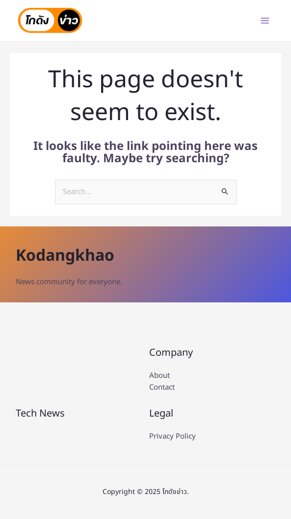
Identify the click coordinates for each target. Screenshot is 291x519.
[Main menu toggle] (265, 20)
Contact (162, 387)
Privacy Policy (172, 436)
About (159, 375)
